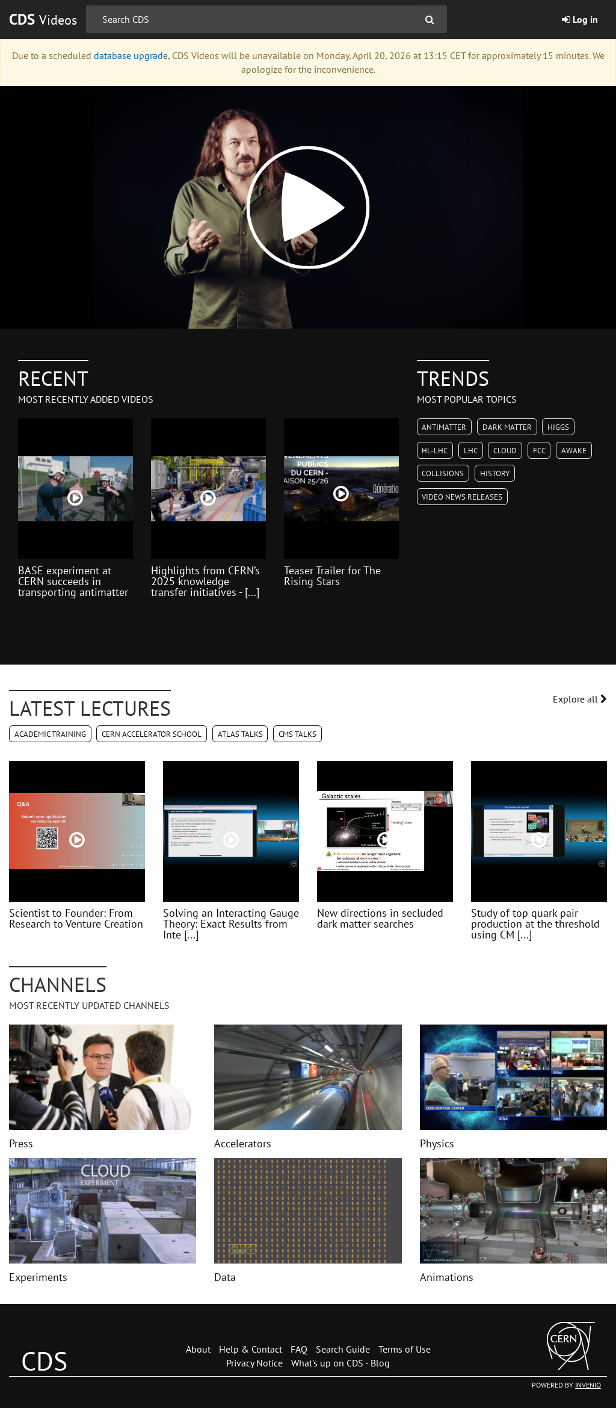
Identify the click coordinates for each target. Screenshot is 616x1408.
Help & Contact (250, 1349)
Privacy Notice (254, 1363)
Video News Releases (462, 497)
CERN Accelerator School (152, 734)
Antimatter (444, 427)
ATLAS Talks (240, 734)
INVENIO (588, 1384)
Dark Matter (507, 427)
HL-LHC (435, 450)
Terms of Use (404, 1349)
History (495, 473)
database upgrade (131, 55)
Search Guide (343, 1349)
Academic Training (50, 734)
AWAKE (574, 450)
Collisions (443, 473)
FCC (539, 450)
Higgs (558, 427)
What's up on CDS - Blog (340, 1363)
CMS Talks (297, 734)
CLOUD (505, 450)
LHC (471, 450)
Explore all (580, 699)
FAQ (299, 1349)
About (198, 1349)
